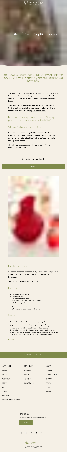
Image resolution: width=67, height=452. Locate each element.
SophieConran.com (37, 111)
